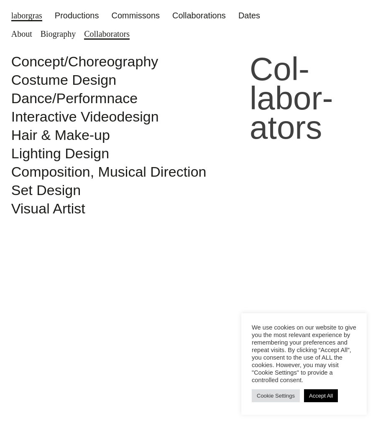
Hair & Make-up (62, 135)
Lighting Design (60, 153)
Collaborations (199, 15)
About (21, 33)
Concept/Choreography (84, 61)
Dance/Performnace (74, 98)
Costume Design (63, 80)
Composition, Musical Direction (109, 172)
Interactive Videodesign (85, 116)
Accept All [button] (321, 396)
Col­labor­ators (107, 33)
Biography (58, 33)
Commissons (135, 15)
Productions (77, 15)
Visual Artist (48, 208)
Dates (249, 15)
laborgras (26, 15)
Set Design (46, 190)
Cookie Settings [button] (276, 396)
